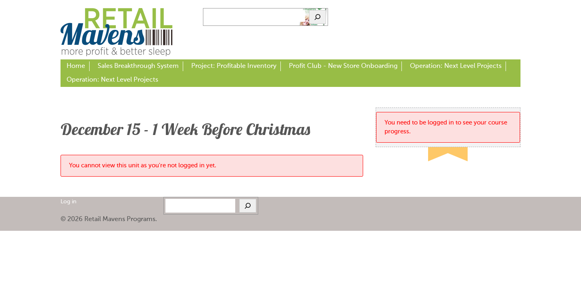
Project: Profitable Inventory (233, 66)
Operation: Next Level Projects (456, 66)
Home (76, 66)
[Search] (317, 17)
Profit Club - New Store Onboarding (343, 66)
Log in (68, 202)
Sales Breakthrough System (138, 66)
